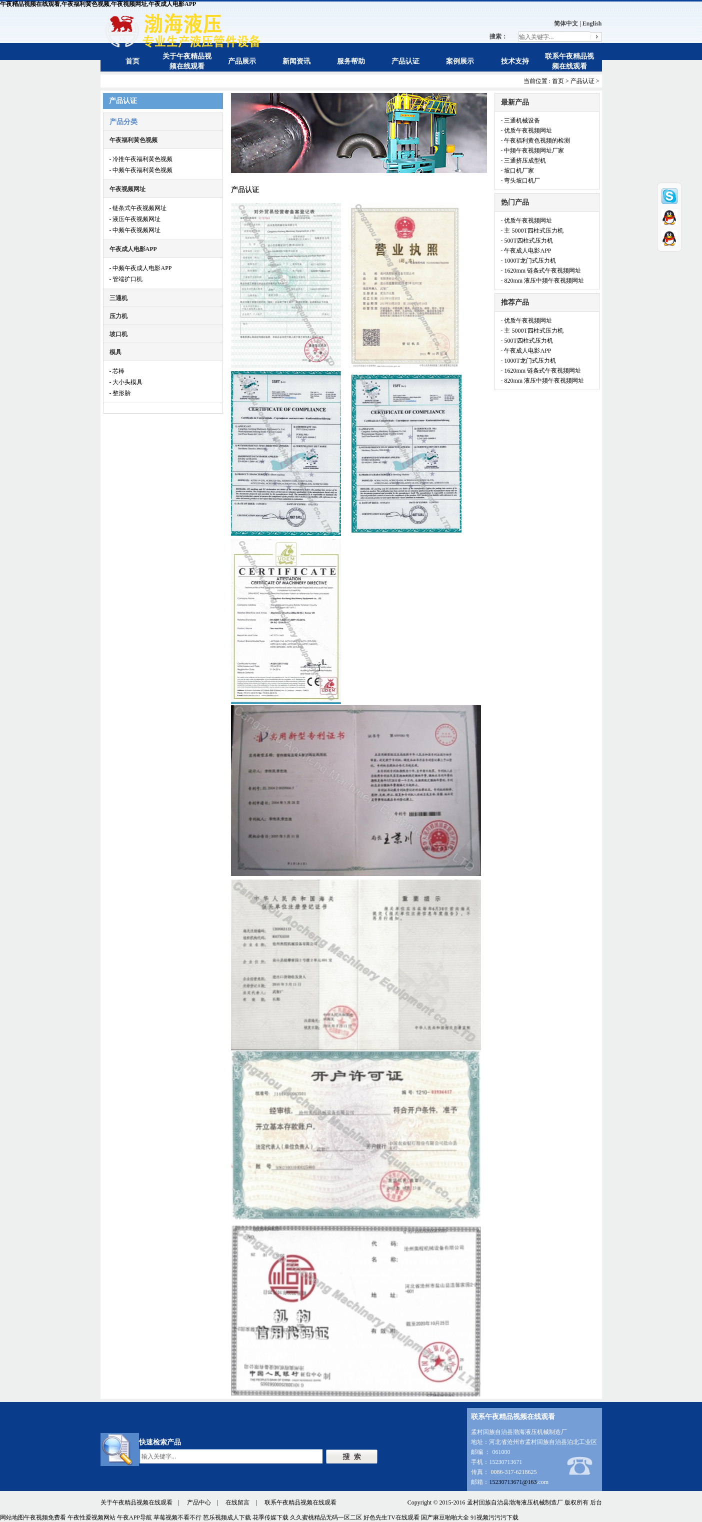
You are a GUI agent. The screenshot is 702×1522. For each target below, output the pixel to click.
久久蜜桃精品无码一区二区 (326, 1517)
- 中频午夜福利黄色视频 (141, 170)
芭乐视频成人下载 (227, 1517)
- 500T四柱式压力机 (527, 240)
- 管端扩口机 (126, 279)
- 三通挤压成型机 (523, 160)
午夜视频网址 (128, 189)
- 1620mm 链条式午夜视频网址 (541, 270)
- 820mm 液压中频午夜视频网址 (542, 280)
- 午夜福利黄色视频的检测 (535, 140)
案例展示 (460, 61)
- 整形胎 (120, 393)
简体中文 (566, 23)
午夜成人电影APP (133, 249)
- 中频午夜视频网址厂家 (532, 150)
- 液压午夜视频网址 (135, 219)
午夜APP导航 (134, 1517)
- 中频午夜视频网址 (135, 230)
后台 (596, 1502)
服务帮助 (351, 61)
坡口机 (119, 334)
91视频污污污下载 (494, 1517)
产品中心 (199, 1502)
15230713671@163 (512, 1481)
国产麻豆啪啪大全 (445, 1517)
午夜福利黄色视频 (134, 140)
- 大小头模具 (126, 382)
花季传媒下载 (270, 1517)
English (592, 23)
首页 (133, 61)
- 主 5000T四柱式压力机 (532, 230)
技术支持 (515, 61)
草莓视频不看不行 (178, 1517)
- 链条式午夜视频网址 (138, 208)
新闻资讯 (296, 61)
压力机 (119, 316)
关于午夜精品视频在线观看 (136, 1502)
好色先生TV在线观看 (392, 1517)
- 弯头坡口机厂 (520, 180)
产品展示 (242, 61)
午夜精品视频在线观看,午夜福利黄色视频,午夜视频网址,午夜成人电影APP (98, 4)
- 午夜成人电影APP (526, 250)
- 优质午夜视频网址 (526, 130)
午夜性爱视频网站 (92, 1517)
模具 (116, 352)
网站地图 (12, 1517)
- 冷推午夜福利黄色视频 (141, 159)
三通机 (119, 298)
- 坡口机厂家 (517, 170)
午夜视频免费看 (45, 1517)
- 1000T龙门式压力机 (528, 260)
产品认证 (406, 61)
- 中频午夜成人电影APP (141, 268)
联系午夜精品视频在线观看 (300, 1502)
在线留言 (238, 1502)
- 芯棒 (117, 371)
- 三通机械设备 (520, 120)
